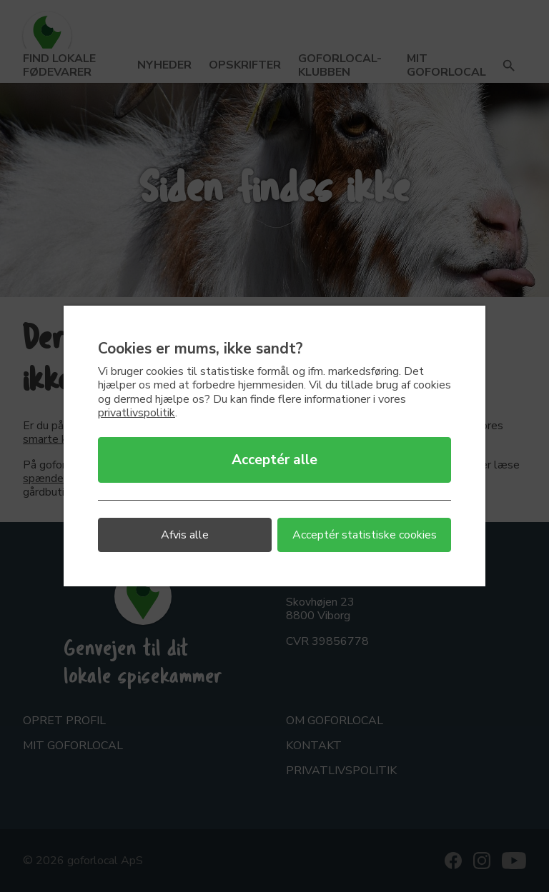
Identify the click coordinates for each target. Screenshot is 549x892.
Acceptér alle (274, 460)
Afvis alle (185, 535)
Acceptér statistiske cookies (364, 535)
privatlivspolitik (136, 413)
